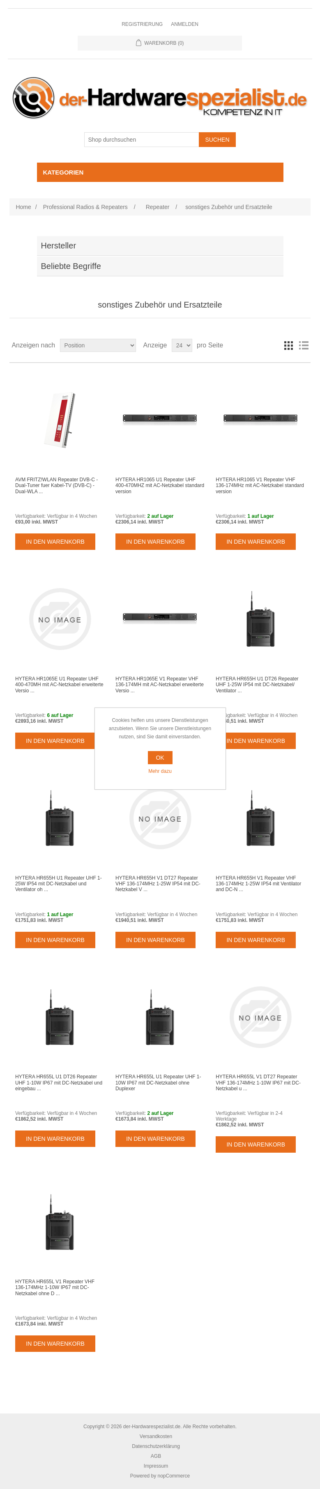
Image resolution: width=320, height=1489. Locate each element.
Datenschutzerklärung (156, 1446)
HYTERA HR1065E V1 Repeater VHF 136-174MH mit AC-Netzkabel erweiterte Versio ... (159, 685)
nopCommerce (173, 1476)
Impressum (156, 1466)
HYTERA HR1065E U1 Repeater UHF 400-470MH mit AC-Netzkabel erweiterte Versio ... (59, 685)
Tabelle (289, 345)
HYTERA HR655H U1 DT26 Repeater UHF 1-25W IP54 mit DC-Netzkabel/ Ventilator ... (257, 685)
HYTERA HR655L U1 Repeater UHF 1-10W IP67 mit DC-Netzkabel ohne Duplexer (158, 1082)
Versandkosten (156, 1436)
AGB (156, 1456)
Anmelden (184, 24)
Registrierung (142, 24)
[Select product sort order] (98, 345)
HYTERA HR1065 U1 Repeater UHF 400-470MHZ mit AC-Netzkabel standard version (159, 485)
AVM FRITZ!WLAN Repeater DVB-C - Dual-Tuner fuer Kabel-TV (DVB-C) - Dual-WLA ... (56, 485)
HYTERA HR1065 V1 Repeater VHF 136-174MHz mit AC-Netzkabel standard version (260, 485)
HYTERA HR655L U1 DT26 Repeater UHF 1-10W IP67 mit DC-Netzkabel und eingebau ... (58, 1082)
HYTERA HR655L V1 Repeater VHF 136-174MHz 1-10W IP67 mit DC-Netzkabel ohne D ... (54, 1287)
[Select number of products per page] (182, 345)
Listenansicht (303, 345)
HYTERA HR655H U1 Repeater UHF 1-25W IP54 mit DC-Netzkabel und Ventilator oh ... (58, 884)
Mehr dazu (160, 771)
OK (160, 757)
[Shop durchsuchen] (141, 139)
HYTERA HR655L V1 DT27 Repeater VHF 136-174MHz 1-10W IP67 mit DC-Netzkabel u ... (258, 1082)
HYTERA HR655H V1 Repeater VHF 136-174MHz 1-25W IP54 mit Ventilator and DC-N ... (258, 884)
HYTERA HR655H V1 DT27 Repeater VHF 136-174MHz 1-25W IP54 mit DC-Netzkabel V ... (157, 884)
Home (23, 207)
